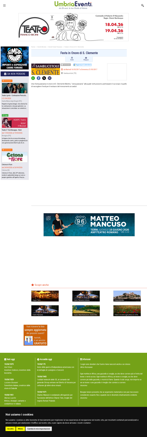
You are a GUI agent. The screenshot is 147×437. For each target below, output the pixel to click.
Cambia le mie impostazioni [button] (38, 429)
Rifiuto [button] (20, 429)
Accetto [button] (10, 429)
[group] (73, 27)
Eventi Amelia (41, 47)
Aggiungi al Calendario (82, 65)
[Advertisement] (138, 85)
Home (33, 47)
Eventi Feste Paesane (55, 47)
